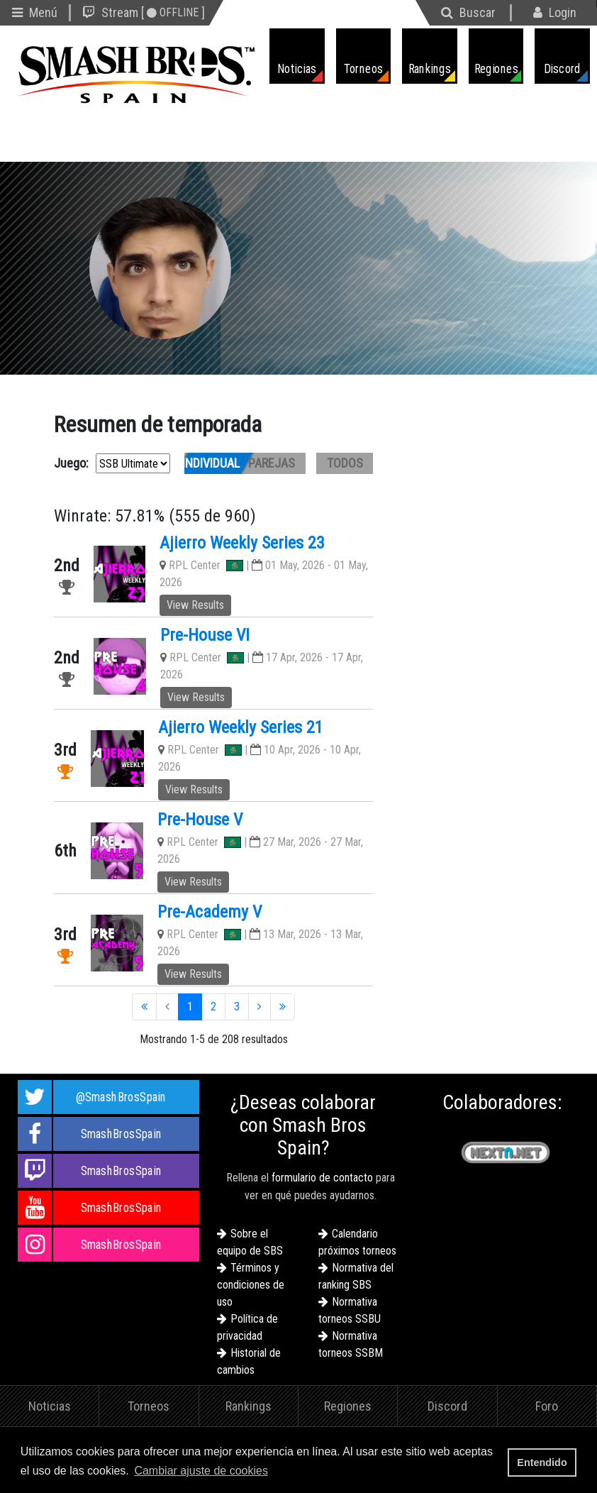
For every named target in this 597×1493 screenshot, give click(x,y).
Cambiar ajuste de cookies (201, 1471)
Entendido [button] (542, 1462)
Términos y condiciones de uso (250, 1285)
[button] (276, 1472)
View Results (195, 605)
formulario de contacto (322, 1177)
